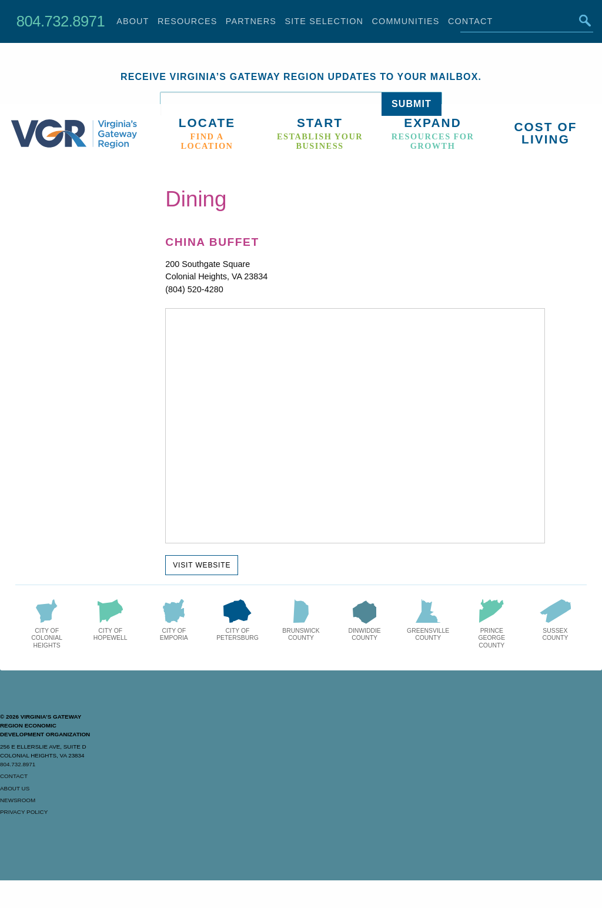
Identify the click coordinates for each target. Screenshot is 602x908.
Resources (188, 21)
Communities (406, 21)
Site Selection (324, 21)
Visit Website (201, 565)
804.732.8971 (60, 21)
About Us (14, 788)
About (132, 21)
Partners (251, 21)
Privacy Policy (24, 812)
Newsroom (17, 800)
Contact (14, 776)
